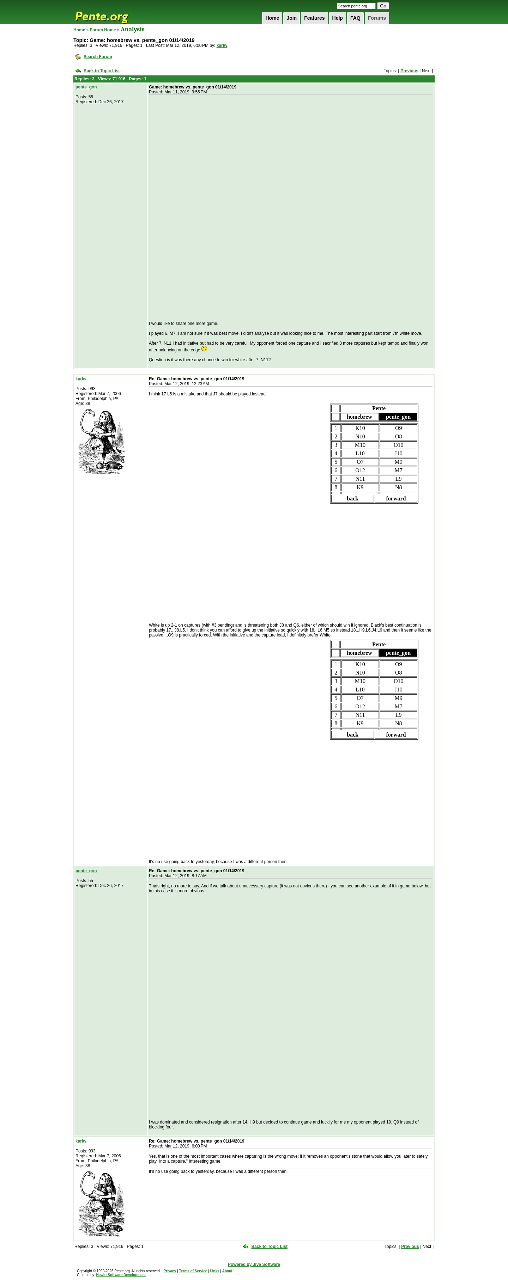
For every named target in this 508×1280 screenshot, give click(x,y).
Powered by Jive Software (254, 1264)
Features (314, 18)
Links (214, 1271)
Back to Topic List (102, 70)
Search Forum (98, 56)
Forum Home (103, 29)
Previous (409, 70)
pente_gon (86, 87)
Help (337, 18)
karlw (222, 45)
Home (272, 18)
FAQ (355, 18)
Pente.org (110, 12)
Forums (377, 18)
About (227, 1271)
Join (291, 18)
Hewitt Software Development (121, 1275)
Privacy (170, 1271)
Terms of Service (193, 1271)
